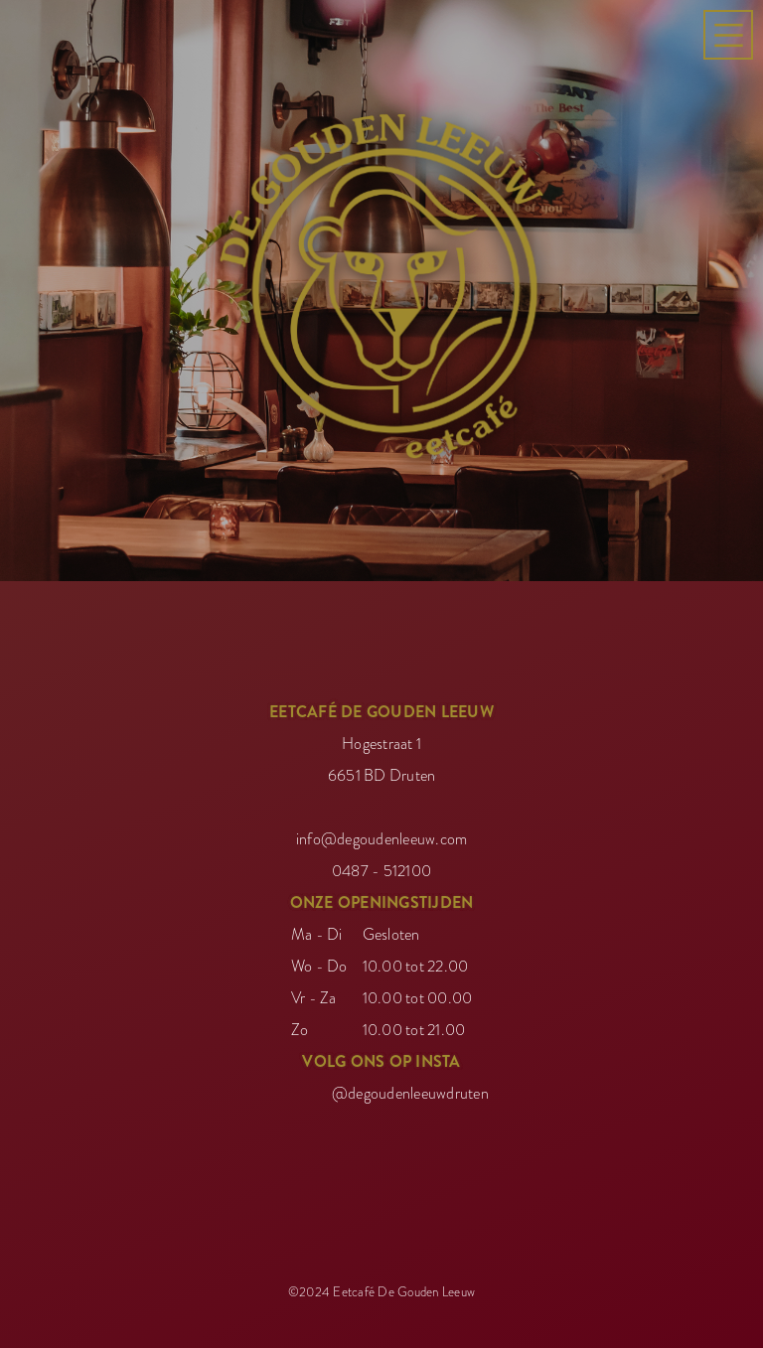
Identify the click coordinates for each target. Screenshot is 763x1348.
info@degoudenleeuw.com (382, 834)
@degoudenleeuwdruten (410, 1089)
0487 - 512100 (381, 866)
